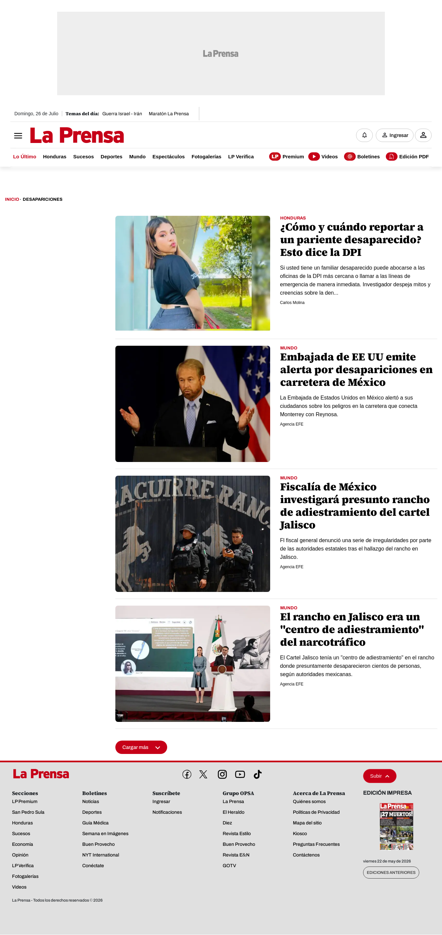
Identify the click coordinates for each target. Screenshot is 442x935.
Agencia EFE (292, 424)
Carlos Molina (292, 303)
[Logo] (60, 136)
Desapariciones (43, 199)
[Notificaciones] (364, 135)
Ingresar (399, 135)
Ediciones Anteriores (391, 873)
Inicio (12, 199)
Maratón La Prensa (169, 113)
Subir (380, 776)
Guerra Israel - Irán (122, 113)
